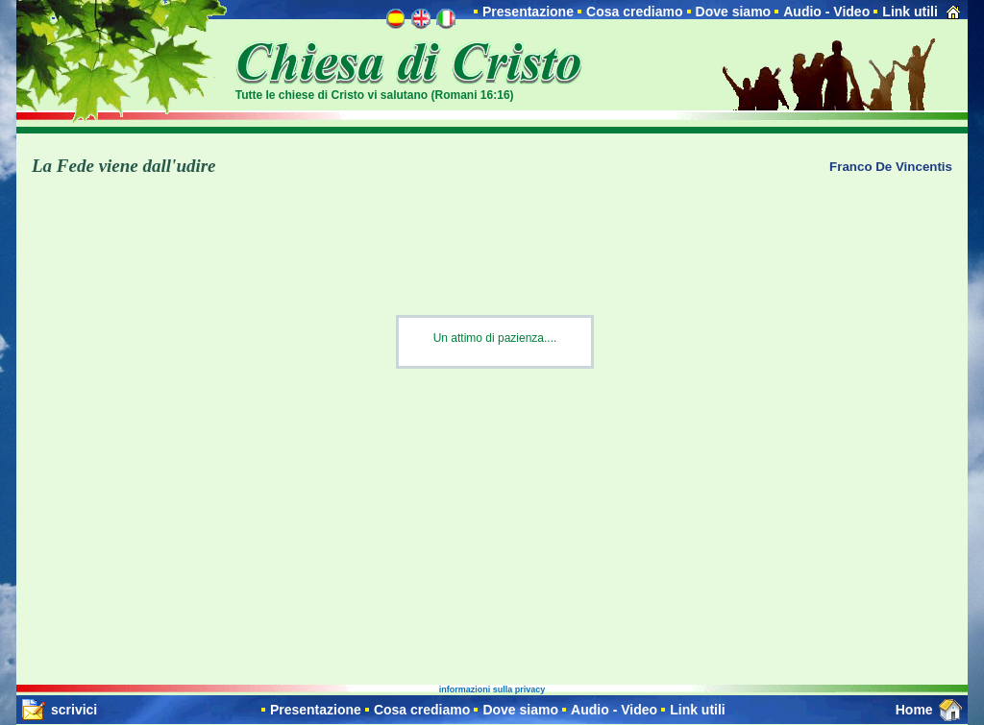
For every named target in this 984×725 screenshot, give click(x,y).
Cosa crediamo (634, 11)
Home (914, 709)
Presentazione (528, 11)
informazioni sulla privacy (492, 689)
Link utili (910, 11)
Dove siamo (734, 11)
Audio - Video (826, 11)
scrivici (74, 709)
